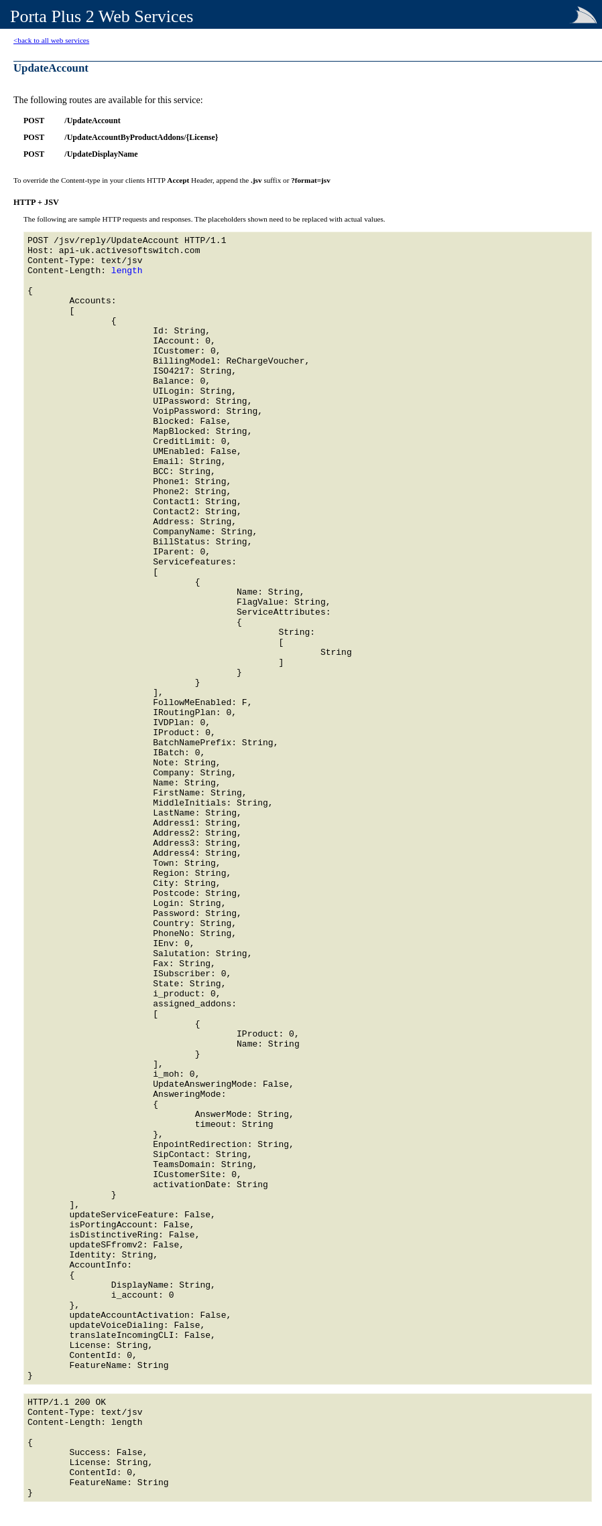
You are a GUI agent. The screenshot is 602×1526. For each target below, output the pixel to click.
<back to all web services (51, 40)
